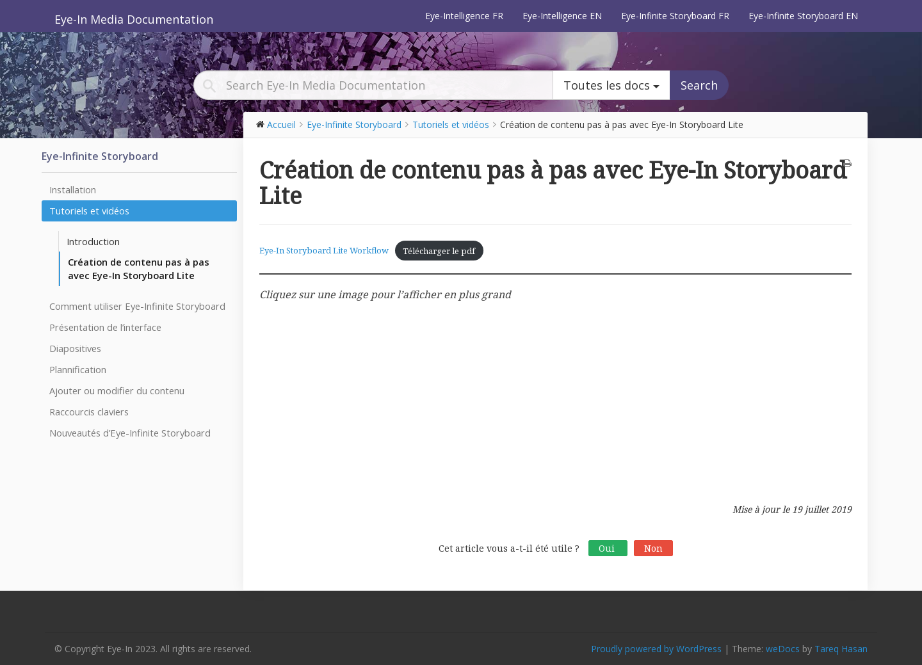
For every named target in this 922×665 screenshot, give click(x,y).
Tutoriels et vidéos (89, 210)
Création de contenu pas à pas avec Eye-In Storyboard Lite (138, 268)
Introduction (93, 241)
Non (653, 548)
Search (699, 85)
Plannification (77, 369)
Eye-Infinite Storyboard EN (803, 16)
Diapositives (75, 348)
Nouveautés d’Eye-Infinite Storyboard (130, 432)
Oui (608, 548)
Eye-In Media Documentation (133, 19)
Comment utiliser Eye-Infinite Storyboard (137, 306)
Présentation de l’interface (105, 327)
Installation (72, 189)
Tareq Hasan (841, 649)
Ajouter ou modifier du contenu (116, 390)
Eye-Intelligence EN (562, 16)
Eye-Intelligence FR (464, 16)
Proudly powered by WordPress (656, 649)
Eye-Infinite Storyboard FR (675, 16)
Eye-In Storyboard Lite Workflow (324, 251)
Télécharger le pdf (439, 251)
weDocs (783, 649)
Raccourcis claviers (89, 411)
